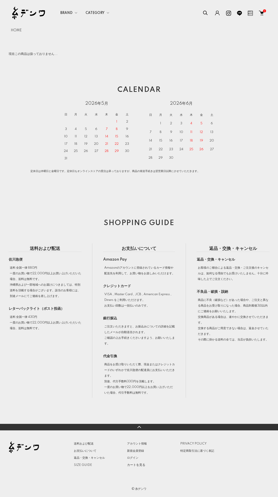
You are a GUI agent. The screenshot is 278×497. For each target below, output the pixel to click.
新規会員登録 (135, 450)
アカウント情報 (137, 443)
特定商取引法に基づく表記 (197, 450)
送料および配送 (84, 443)
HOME (16, 30)
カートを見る (136, 465)
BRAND (66, 13)
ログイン (132, 457)
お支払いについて (85, 450)
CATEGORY (95, 13)
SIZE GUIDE (83, 465)
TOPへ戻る (139, 427)
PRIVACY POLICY (193, 443)
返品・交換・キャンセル (89, 457)
